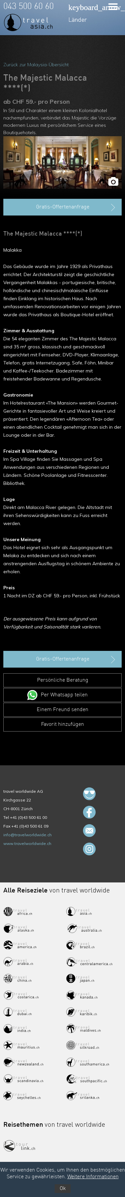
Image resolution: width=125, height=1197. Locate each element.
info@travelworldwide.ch (27, 834)
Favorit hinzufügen (62, 724)
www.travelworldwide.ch (27, 843)
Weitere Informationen (93, 1177)
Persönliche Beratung (62, 680)
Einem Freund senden (62, 709)
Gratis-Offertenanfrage (76, 207)
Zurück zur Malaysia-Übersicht (36, 65)
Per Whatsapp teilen (64, 695)
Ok (63, 1188)
